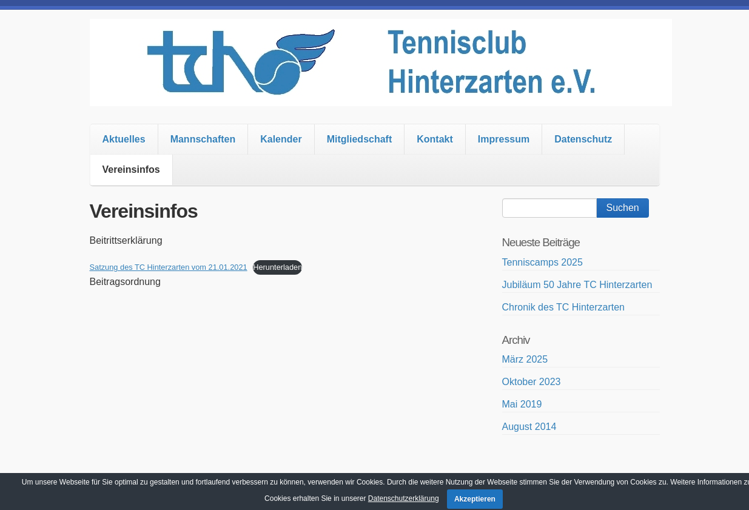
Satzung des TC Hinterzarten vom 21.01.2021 (168, 267)
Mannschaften (203, 139)
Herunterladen (277, 267)
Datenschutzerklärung (403, 498)
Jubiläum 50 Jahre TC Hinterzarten (577, 285)
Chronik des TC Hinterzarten (563, 307)
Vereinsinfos (131, 169)
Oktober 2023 (531, 382)
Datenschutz (583, 139)
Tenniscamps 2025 (542, 262)
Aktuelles (124, 139)
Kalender (280, 139)
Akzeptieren (474, 499)
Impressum (503, 139)
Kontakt (435, 139)
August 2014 (529, 426)
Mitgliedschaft (359, 139)
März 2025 (525, 359)
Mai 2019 (522, 404)
